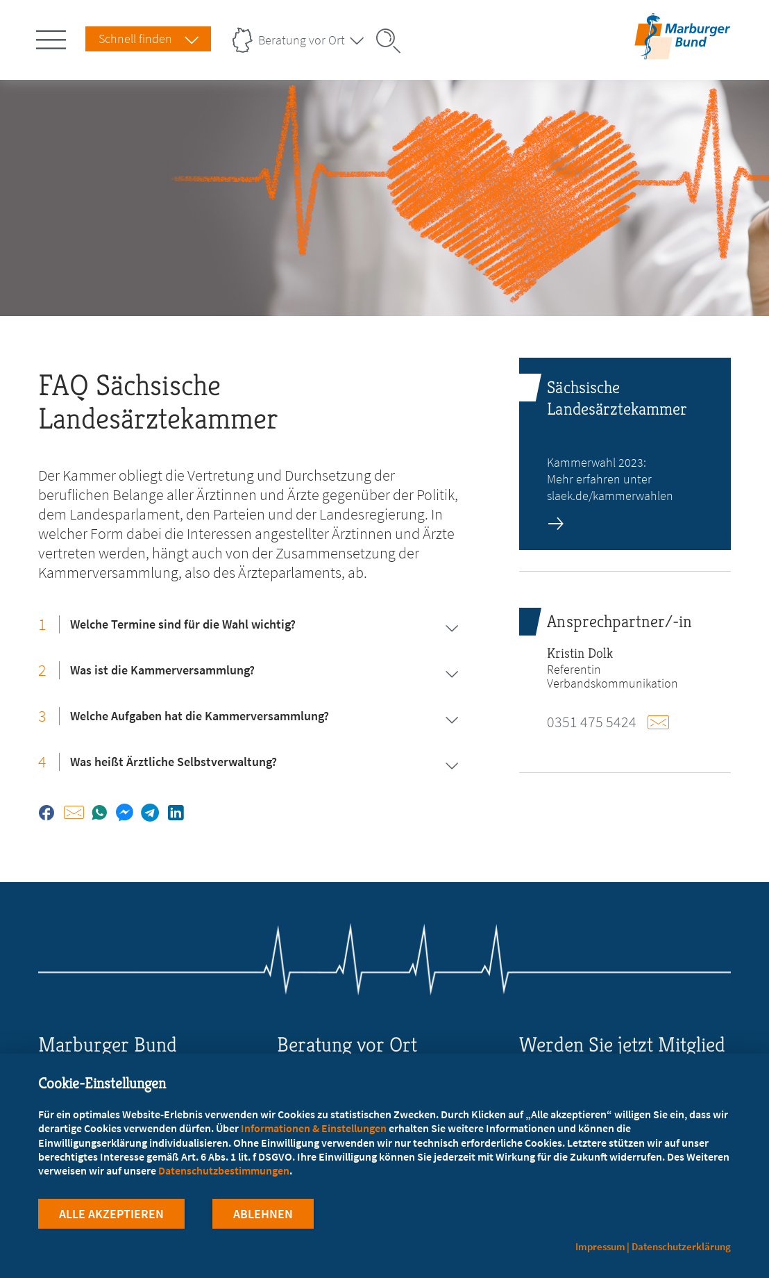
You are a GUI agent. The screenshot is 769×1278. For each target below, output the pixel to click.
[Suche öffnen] (392, 41)
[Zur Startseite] (682, 50)
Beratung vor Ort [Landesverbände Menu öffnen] (301, 40)
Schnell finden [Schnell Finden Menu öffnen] (135, 39)
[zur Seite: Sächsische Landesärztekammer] (624, 454)
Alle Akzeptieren (111, 1214)
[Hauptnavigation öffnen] (53, 36)
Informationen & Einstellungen (314, 1128)
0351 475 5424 (591, 721)
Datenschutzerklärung (681, 1246)
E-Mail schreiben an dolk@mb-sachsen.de (662, 722)
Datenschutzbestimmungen (223, 1170)
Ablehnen (263, 1214)
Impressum (600, 1246)
